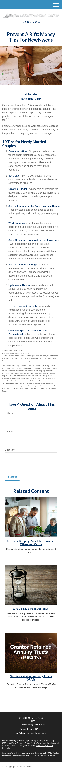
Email (10, 431)
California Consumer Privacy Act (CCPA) (24, 743)
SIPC (10, 755)
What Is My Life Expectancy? (31, 608)
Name (10, 413)
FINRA (4, 755)
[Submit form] (12, 477)
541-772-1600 (31, 21)
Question (10, 449)
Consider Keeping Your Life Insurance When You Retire (31, 542)
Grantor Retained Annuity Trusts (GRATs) (31, 678)
